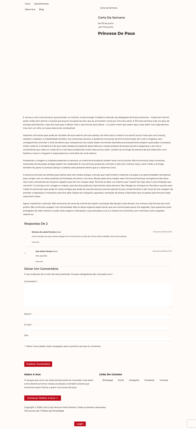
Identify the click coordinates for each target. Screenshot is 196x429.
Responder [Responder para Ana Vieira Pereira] (39, 261)
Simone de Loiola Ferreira (44, 232)
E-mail (28, 325)
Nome (28, 314)
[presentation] (41, 356)
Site (26, 335)
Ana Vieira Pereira (44, 251)
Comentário (31, 282)
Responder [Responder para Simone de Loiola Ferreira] (35, 242)
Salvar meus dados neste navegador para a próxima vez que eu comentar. (63, 346)
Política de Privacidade (52, 411)
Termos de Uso (31, 411)
